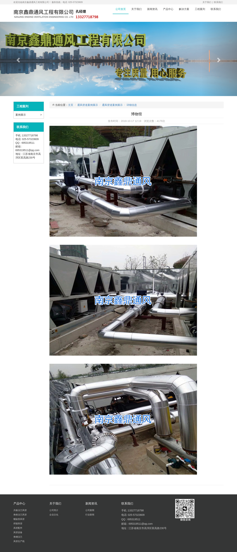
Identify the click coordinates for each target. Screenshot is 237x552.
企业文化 (54, 514)
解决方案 (184, 9)
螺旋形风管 (19, 519)
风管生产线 (19, 541)
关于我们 (207, 2)
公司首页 (120, 9)
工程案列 (200, 9)
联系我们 (218, 2)
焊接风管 (18, 523)
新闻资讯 (152, 9)
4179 (159, 121)
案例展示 (21, 114)
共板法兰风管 (20, 510)
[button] (18, 59)
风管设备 (18, 532)
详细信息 (132, 104)
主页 (70, 104)
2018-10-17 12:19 (131, 121)
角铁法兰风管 (20, 514)
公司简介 (54, 510)
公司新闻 (90, 510)
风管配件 (18, 528)
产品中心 (168, 9)
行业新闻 (90, 514)
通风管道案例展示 (87, 104)
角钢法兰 (18, 537)
